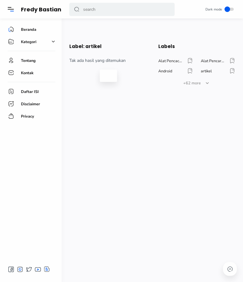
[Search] (122, 9)
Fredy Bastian (41, 9)
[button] (76, 9)
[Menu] (11, 9)
